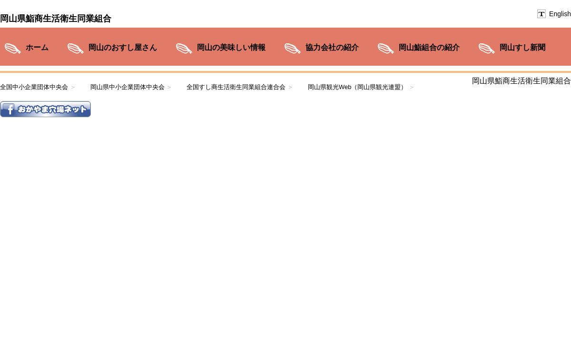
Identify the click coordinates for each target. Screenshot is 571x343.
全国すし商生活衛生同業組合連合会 (236, 87)
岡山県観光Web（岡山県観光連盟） (357, 87)
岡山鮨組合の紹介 (429, 47)
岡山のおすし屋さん (123, 47)
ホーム (37, 47)
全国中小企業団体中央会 (34, 87)
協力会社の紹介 (332, 47)
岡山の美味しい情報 (231, 47)
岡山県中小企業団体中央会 (127, 87)
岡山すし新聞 (522, 47)
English (560, 14)
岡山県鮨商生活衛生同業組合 (55, 18)
